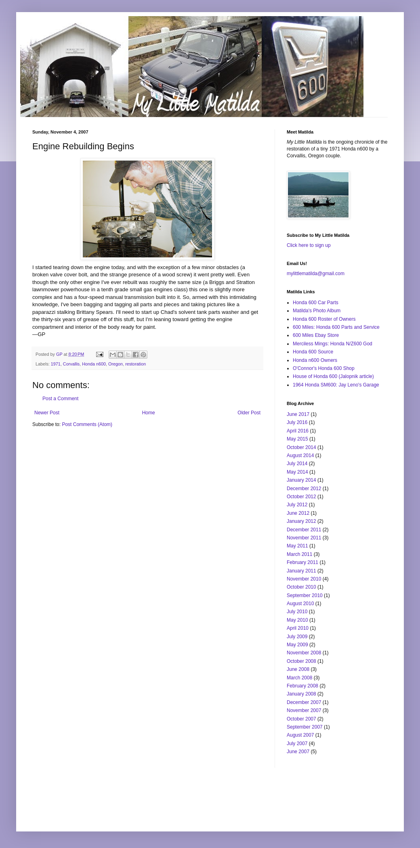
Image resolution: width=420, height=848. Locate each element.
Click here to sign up (309, 245)
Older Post (248, 413)
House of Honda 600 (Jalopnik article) (333, 376)
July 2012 (297, 505)
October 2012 (301, 496)
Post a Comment (60, 398)
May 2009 (297, 644)
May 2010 (297, 620)
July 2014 (297, 463)
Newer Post (46, 413)
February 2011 (302, 562)
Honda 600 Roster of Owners (324, 319)
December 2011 (304, 530)
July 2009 (297, 636)
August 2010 (300, 603)
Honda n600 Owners (315, 360)
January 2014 (301, 480)
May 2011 (297, 546)
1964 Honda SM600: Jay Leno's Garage (336, 385)
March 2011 (299, 554)
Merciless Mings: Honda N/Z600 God (332, 344)
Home (148, 413)
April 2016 (298, 431)
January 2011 (301, 571)
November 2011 (304, 538)
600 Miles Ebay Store (316, 335)
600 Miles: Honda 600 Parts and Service (336, 327)
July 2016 (297, 422)
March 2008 (299, 678)
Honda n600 (94, 363)
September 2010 (305, 595)
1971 (56, 363)
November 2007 (304, 710)
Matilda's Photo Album (316, 310)
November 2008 (304, 653)
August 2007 (300, 735)
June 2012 (298, 513)
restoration (135, 363)
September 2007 (305, 727)
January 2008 (301, 694)
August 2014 (300, 455)
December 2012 (304, 488)
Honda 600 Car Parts (315, 302)
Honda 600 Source (313, 352)
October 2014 (301, 447)
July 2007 (297, 743)
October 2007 (301, 719)
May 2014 (297, 472)
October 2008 (301, 661)
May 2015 (297, 439)
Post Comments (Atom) (87, 424)
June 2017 (298, 414)
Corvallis (71, 363)
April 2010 (298, 628)
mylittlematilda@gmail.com (315, 273)
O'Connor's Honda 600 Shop (324, 368)
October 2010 (301, 587)
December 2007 (304, 702)
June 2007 (298, 751)
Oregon (115, 363)
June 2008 (298, 669)
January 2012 (301, 521)
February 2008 (302, 686)
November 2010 (304, 579)
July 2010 (297, 611)
